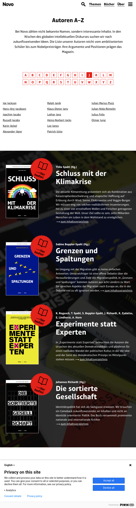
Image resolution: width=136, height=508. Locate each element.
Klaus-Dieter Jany (57, 108)
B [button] (33, 75)
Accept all (108, 480)
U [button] (75, 82)
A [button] (26, 75)
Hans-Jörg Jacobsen (14, 108)
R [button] (54, 82)
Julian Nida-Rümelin (104, 108)
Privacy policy (34, 496)
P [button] (40, 82)
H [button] (75, 75)
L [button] (103, 75)
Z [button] (110, 82)
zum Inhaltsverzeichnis (75, 221)
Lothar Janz (54, 114)
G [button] (68, 75)
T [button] (68, 82)
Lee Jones (53, 125)
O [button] (33, 82)
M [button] (110, 75)
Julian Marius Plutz (103, 103)
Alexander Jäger (12, 131)
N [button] (25, 82)
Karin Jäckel (10, 125)
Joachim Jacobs (12, 114)
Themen (95, 4)
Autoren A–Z (68, 20)
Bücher (109, 4)
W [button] (89, 82)
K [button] (96, 75)
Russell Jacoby (11, 120)
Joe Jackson (9, 103)
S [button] (61, 82)
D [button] (47, 75)
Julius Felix (98, 114)
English (9, 465)
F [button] (61, 75)
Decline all (108, 487)
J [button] (89, 75)
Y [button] (103, 82)
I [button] (82, 75)
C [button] (40, 75)
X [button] (96, 82)
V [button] (82, 82)
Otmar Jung (99, 120)
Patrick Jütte (55, 131)
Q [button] (47, 82)
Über (121, 4)
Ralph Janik (54, 103)
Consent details (12, 496)
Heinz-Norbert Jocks (59, 120)
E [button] (54, 75)
